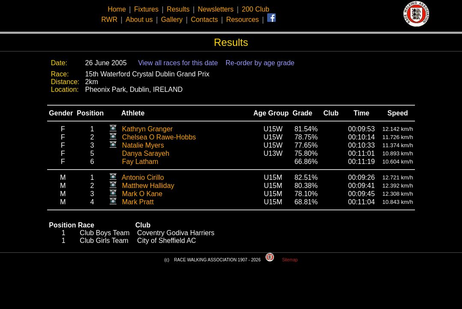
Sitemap (290, 260)
